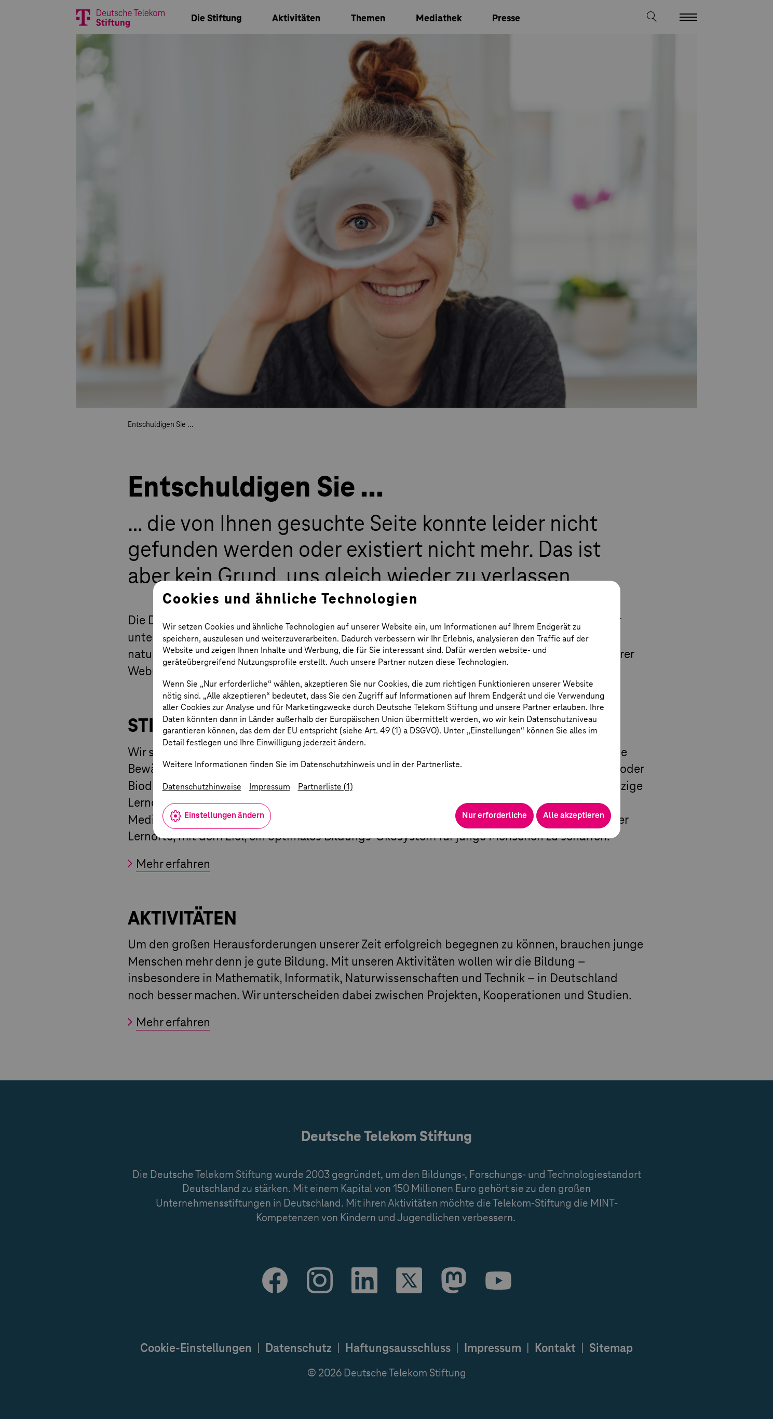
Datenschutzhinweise (201, 786)
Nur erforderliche (494, 815)
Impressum (269, 786)
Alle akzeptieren (573, 815)
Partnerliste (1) (325, 786)
